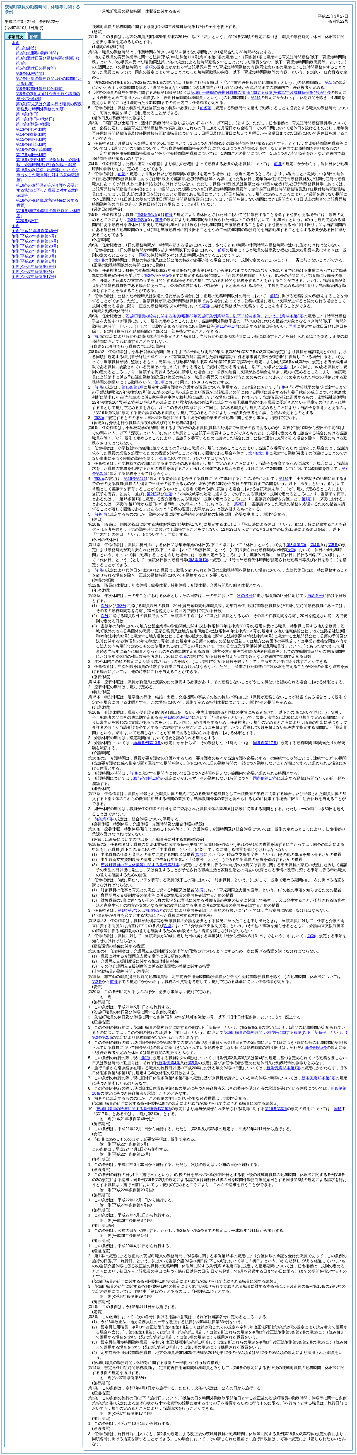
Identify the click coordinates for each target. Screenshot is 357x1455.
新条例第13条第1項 (283, 1068)
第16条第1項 (133, 387)
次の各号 (245, 595)
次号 (104, 605)
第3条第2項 (137, 219)
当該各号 (315, 595)
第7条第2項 (258, 453)
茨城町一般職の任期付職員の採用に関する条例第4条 (260, 92)
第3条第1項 (147, 214)
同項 (143, 255)
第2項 (152, 494)
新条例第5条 (316, 1047)
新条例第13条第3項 (318, 1078)
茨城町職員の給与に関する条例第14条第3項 (214, 316)
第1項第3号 (128, 910)
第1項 (330, 82)
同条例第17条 (265, 742)
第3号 (121, 605)
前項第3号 (154, 910)
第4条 (315, 544)
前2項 (99, 417)
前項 (149, 67)
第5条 (167, 275)
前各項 (205, 108)
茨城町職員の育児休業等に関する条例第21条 (140, 865)
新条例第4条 (169, 1063)
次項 (182, 656)
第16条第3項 (276, 1108)
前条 (278, 163)
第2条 (149, 275)
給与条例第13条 (147, 742)
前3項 (99, 478)
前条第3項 (103, 819)
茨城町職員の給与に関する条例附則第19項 (134, 1108)
